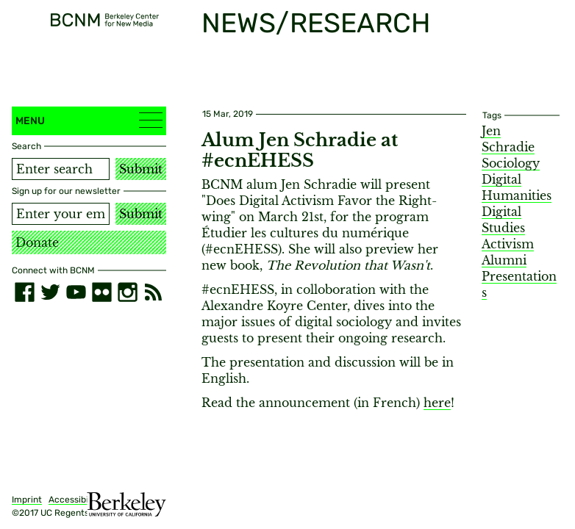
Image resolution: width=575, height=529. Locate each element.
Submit (140, 169)
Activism (508, 244)
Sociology (511, 163)
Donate (37, 242)
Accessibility (75, 499)
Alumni (504, 260)
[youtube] (76, 292)
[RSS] (153, 292)
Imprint (27, 499)
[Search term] (61, 169)
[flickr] (102, 292)
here (437, 402)
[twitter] (50, 292)
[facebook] (25, 292)
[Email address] (61, 214)
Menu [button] (88, 120)
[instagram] (127, 292)
